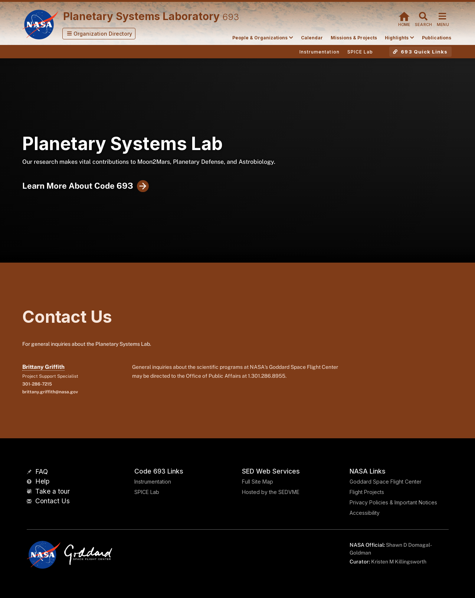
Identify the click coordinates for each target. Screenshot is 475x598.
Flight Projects (367, 492)
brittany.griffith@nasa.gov (50, 391)
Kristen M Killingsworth (398, 562)
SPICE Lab (146, 492)
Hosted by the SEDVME (270, 492)
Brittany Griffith (43, 367)
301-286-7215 (37, 384)
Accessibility (365, 513)
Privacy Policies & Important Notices (393, 502)
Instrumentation (152, 481)
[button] (99, 33)
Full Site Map (257, 481)
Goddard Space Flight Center (386, 481)
